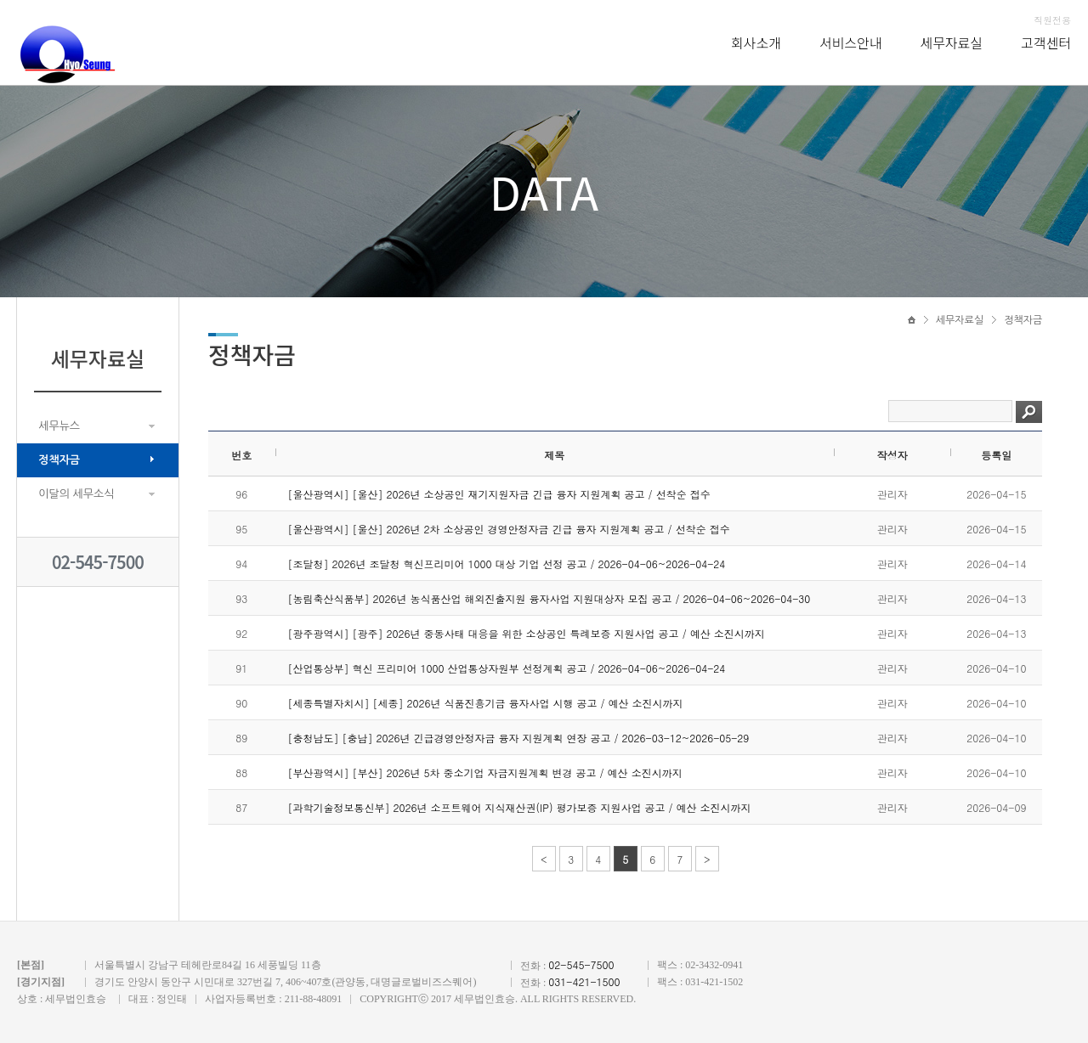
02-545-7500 (98, 562)
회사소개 (756, 42)
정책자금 (59, 459)
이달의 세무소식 (76, 493)
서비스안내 (850, 42)
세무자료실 (952, 42)
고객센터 (1046, 42)
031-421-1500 (584, 981)
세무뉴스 (59, 425)
